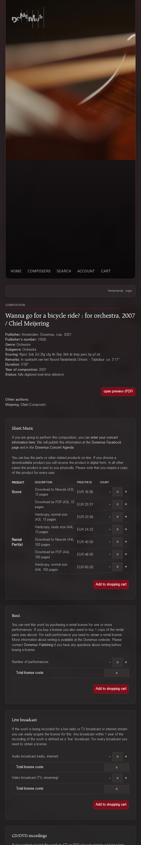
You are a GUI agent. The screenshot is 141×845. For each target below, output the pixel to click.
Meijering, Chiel (16, 405)
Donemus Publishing (38, 645)
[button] (118, 391)
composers (39, 271)
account (86, 271)
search (64, 271)
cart (106, 271)
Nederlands (115, 291)
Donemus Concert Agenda (54, 447)
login (129, 291)
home (16, 271)
